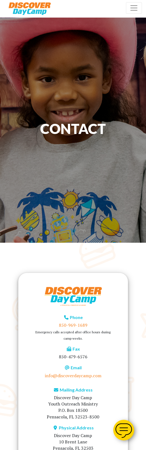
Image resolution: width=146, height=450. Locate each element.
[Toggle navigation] (134, 8)
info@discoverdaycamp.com (73, 376)
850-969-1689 (73, 325)
